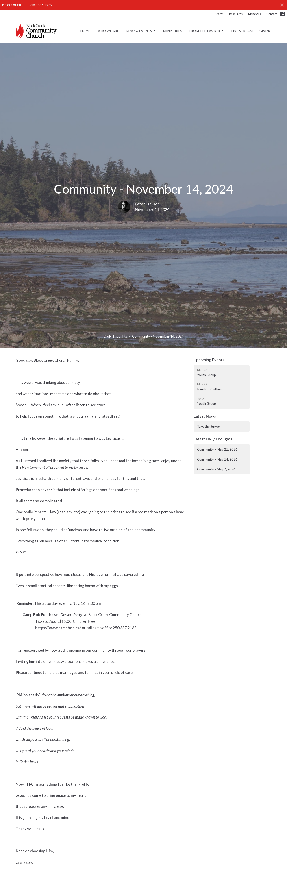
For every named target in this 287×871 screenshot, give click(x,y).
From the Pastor (206, 30)
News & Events (141, 30)
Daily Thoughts (115, 336)
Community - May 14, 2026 (217, 459)
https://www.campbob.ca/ (58, 627)
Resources (236, 14)
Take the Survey (40, 5)
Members (254, 14)
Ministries (172, 31)
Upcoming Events (209, 359)
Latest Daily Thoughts (213, 438)
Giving (265, 31)
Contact (271, 14)
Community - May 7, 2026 (216, 469)
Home (85, 31)
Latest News (205, 416)
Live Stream (242, 31)
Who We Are (108, 31)
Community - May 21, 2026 (217, 449)
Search (219, 14)
